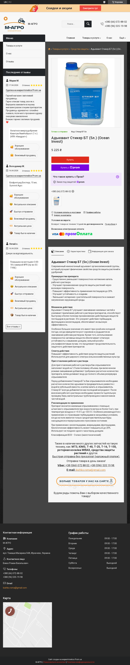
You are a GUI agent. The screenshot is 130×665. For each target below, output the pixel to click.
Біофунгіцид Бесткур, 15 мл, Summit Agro (23, 184)
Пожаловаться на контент (54, 662)
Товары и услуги (90, 38)
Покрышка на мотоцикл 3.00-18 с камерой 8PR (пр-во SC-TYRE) (24, 265)
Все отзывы (13, 326)
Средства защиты (80, 49)
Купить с (70, 167)
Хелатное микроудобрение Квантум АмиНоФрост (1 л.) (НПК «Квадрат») (24, 133)
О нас (109, 38)
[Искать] (88, 24)
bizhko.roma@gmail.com (91, 469)
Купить (70, 160)
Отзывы (10, 61)
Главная (71, 38)
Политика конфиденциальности (80, 662)
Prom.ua (78, 659)
